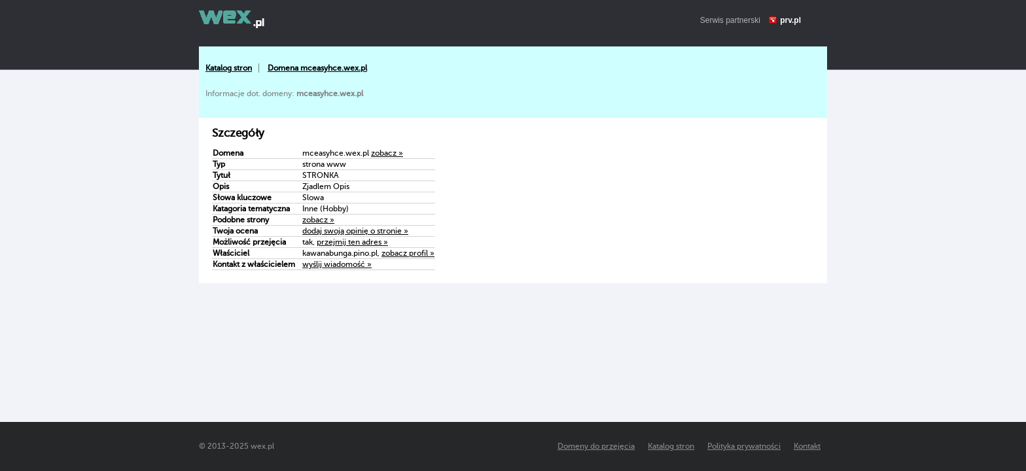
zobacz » (387, 153)
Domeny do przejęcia (596, 446)
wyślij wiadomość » (337, 264)
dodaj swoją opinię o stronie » (355, 231)
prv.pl (790, 20)
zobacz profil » (407, 253)
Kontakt (807, 446)
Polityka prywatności (744, 446)
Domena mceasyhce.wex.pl (317, 68)
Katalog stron (228, 68)
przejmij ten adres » (352, 242)
